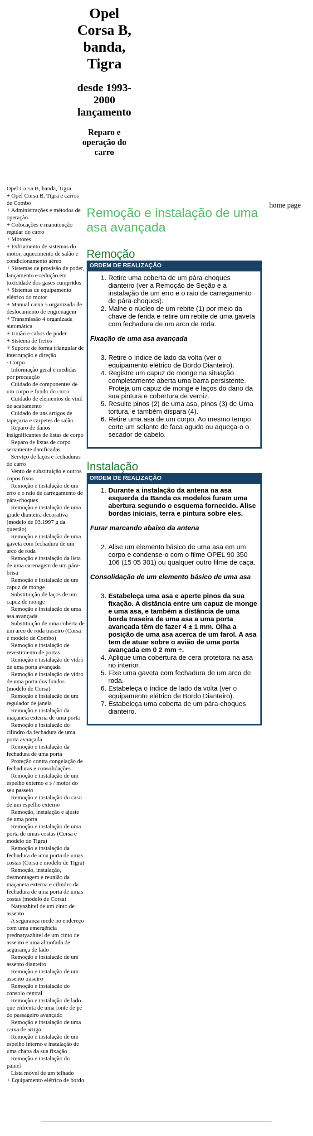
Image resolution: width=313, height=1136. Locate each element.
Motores (21, 239)
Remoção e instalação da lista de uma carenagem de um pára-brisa (43, 565)
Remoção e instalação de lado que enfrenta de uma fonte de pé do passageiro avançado (44, 1007)
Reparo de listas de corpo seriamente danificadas (38, 446)
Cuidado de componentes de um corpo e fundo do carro (42, 388)
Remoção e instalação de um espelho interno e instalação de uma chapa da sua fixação (42, 1043)
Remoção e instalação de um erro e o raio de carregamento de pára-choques (44, 492)
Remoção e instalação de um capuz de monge (42, 583)
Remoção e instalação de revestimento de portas (37, 649)
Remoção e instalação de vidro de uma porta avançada (44, 663)
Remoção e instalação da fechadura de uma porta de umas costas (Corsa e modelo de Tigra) (45, 855)
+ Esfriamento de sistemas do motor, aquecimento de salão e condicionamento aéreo (42, 253)
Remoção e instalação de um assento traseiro (42, 975)
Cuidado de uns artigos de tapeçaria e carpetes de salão (39, 417)
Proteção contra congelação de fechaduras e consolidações (44, 765)
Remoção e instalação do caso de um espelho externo (44, 801)
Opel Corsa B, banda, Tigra (38, 188)
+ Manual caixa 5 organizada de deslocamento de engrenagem (44, 308)
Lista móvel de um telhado (42, 1072)
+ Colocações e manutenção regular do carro (39, 228)
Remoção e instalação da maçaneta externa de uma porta (43, 714)
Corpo (17, 362)
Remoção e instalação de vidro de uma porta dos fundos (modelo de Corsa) (44, 681)
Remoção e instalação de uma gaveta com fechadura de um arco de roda (43, 543)
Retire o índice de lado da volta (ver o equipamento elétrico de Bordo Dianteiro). (171, 361)
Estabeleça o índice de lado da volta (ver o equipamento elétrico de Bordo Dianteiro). (172, 692)
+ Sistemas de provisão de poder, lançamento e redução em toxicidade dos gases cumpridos (45, 275)
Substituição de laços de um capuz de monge (41, 598)
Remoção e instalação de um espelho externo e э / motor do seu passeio (42, 782)
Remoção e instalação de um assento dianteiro (42, 960)
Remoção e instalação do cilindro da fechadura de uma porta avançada (40, 732)
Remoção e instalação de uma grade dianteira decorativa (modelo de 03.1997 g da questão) (43, 518)
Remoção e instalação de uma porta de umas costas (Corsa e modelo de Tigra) (43, 833)
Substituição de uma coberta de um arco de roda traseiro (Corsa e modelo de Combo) (45, 630)
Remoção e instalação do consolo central (37, 989)
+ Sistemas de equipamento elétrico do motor (38, 293)
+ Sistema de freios (29, 340)
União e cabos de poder (39, 333)
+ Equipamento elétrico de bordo (45, 1080)
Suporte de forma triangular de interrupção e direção (44, 351)
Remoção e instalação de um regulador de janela (42, 699)
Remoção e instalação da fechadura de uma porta (37, 750)
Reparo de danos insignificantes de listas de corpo (44, 431)
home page (285, 205)
